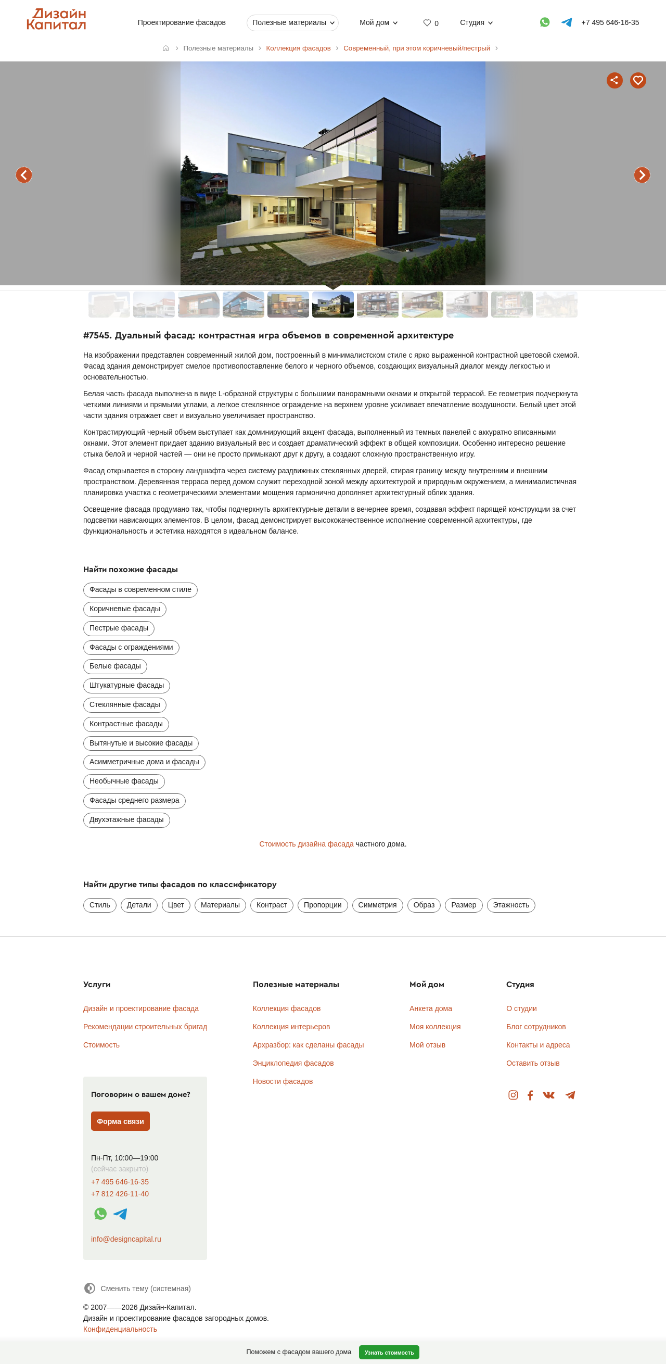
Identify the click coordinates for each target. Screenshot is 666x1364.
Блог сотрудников (536, 1026)
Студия (472, 22)
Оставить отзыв (533, 1063)
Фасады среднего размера (134, 800)
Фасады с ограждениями (131, 647)
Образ (424, 905)
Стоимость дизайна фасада (306, 844)
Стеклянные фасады (124, 704)
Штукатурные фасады (126, 685)
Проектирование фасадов (182, 22)
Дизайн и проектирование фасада (141, 1008)
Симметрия (377, 905)
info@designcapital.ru (126, 1239)
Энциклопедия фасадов (293, 1063)
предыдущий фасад (24, 175)
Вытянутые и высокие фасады (141, 743)
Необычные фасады (124, 781)
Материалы (220, 905)
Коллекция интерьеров (291, 1026)
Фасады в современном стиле (140, 589)
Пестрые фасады (118, 628)
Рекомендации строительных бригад (145, 1026)
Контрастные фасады (126, 723)
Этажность (511, 905)
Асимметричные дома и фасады (144, 761)
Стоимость (101, 1045)
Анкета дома (430, 1008)
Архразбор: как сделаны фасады (308, 1045)
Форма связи (120, 1121)
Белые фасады (115, 666)
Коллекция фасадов (287, 1008)
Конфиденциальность (120, 1329)
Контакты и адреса (538, 1045)
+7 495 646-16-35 (120, 1182)
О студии (521, 1008)
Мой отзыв (427, 1045)
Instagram (513, 1096)
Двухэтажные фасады (126, 819)
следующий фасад (642, 175)
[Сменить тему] (137, 1288)
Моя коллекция (435, 1026)
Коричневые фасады (124, 608)
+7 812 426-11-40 (120, 1194)
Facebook (530, 1096)
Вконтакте (549, 1096)
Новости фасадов (283, 1081)
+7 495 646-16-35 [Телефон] (610, 22)
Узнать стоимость (389, 1352)
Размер (463, 905)
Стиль (99, 905)
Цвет (176, 905)
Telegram (570, 1096)
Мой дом (374, 22)
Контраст (272, 905)
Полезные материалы (289, 22)
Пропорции (322, 905)
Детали (139, 905)
